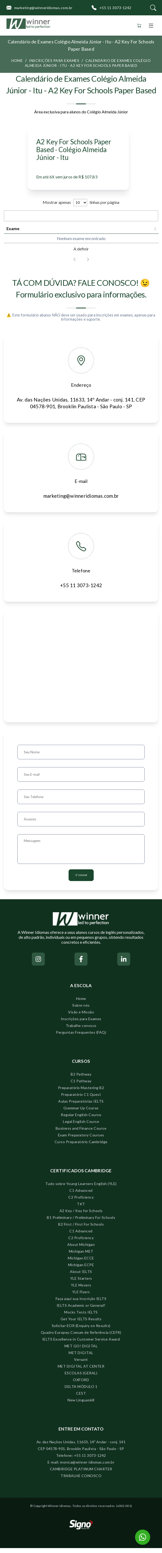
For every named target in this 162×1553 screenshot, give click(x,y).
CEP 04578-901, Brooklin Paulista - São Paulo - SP (81, 1453)
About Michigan (81, 1249)
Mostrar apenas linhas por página (81, 202)
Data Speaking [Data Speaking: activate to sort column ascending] (96, 231)
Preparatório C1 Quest (81, 1099)
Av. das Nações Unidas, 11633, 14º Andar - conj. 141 (81, 1447)
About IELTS (81, 1276)
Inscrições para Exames (81, 1023)
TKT (81, 1209)
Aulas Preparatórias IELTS (81, 1106)
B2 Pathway (81, 1079)
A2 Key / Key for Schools (81, 1215)
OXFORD (81, 1384)
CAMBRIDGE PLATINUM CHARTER (81, 1474)
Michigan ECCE (81, 1263)
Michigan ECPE (81, 1269)
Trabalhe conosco (81, 1030)
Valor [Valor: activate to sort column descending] (146, 231)
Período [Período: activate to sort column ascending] (124, 231)
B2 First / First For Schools (81, 1229)
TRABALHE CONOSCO (81, 1480)
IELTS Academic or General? (81, 1310)
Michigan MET (81, 1256)
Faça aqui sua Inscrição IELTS (81, 1303)
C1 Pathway (81, 1086)
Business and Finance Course (81, 1133)
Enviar (81, 880)
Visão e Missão (81, 1017)
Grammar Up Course (81, 1113)
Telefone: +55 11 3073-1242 (81, 1460)
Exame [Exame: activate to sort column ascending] (12, 231)
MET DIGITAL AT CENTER (81, 1371)
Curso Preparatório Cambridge (81, 1146)
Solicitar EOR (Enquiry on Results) (81, 1330)
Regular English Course (81, 1119)
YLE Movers (81, 1290)
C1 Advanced (81, 1195)
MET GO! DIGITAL (81, 1351)
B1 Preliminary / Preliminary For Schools (81, 1222)
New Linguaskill (81, 1405)
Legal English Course (81, 1126)
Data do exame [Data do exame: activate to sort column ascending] (36, 231)
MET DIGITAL (81, 1357)
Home (17, 60)
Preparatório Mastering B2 (81, 1092)
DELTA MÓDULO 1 (81, 1391)
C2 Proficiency (81, 1202)
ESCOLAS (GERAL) (81, 1378)
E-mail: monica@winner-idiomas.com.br (81, 1467)
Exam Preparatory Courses (81, 1140)
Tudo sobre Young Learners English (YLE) (81, 1188)
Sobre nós (81, 1010)
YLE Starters (81, 1283)
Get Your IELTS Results (81, 1324)
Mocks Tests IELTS (81, 1317)
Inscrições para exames (54, 60)
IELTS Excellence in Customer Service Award (81, 1344)
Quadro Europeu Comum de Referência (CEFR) (81, 1337)
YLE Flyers (81, 1297)
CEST (81, 1398)
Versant (81, 1364)
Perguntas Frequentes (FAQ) (81, 1037)
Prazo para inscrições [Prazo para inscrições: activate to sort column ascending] (65, 231)
